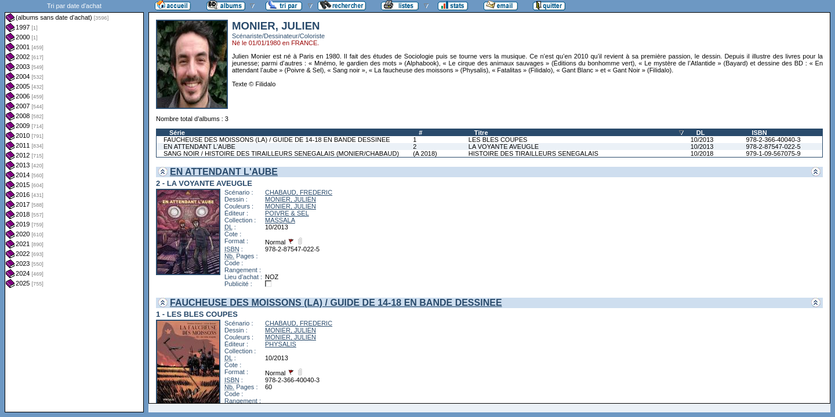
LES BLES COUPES (498, 139)
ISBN (759, 132)
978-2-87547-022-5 (773, 146)
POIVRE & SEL (287, 213)
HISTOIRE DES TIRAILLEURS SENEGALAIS (533, 153)
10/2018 (702, 153)
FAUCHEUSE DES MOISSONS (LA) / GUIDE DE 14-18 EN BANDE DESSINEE (277, 139)
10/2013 (702, 139)
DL (700, 132)
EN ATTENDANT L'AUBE (199, 146)
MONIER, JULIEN (290, 199)
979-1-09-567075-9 (773, 153)
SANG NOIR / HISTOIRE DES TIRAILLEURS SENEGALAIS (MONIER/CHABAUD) (281, 153)
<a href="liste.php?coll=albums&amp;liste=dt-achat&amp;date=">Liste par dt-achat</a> (74, 206)
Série (177, 132)
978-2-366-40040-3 (773, 139)
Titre (481, 132)
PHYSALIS (280, 344)
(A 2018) (425, 153)
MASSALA (280, 220)
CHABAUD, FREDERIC (298, 192)
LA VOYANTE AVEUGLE (504, 146)
